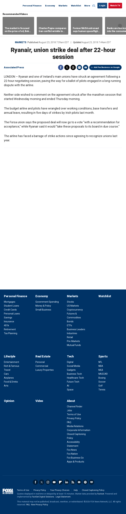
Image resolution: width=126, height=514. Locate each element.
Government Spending (47, 301)
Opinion (9, 401)
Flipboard (60, 482)
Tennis (101, 389)
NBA (100, 366)
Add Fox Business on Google (107, 67)
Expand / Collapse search (94, 5)
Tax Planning (10, 333)
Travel (7, 370)
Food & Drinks (11, 381)
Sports (102, 356)
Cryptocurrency (75, 309)
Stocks (70, 301)
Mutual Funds (74, 345)
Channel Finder (74, 406)
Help (76, 490)
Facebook (60, 67)
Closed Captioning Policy (93, 490)
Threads (73, 67)
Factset (100, 494)
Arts (6, 385)
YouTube (54, 482)
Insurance (9, 321)
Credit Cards (10, 309)
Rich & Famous (11, 366)
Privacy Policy (74, 418)
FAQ (69, 422)
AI (68, 385)
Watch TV (115, 5)
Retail (70, 337)
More (87, 5)
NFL (100, 362)
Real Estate (42, 356)
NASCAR (103, 374)
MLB (100, 370)
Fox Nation (72, 453)
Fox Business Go (75, 457)
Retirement (10, 329)
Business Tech (74, 374)
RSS (72, 482)
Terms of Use (74, 414)
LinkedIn (66, 482)
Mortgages (9, 301)
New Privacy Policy (39, 504)
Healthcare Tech (75, 377)
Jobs (69, 410)
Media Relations (75, 426)
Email (85, 67)
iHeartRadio (91, 482)
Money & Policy (43, 305)
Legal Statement (63, 497)
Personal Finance (32, 5)
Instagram (48, 482)
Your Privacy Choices (59, 490)
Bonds (70, 321)
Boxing (101, 377)
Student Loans (11, 305)
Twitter (67, 67)
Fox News (72, 450)
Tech (70, 356)
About (71, 401)
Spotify (85, 482)
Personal (40, 362)
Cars (6, 374)
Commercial (41, 366)
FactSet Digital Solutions (43, 497)
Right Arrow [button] (120, 26)
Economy (50, 5)
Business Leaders (76, 329)
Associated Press (14, 67)
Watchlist (76, 5)
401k (6, 325)
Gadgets (71, 370)
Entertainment (11, 362)
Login (102, 5)
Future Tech (73, 381)
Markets (63, 5)
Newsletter (79, 482)
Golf (100, 385)
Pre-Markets (73, 341)
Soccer (102, 381)
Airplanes (9, 377)
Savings (8, 317)
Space (70, 389)
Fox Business (12, 5)
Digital (70, 362)
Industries (72, 333)
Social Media (73, 366)
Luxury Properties (44, 370)
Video (39, 401)
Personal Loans (12, 313)
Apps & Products (75, 461)
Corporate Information (78, 430)
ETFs (69, 325)
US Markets (73, 305)
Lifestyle (9, 356)
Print (79, 67)
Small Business (43, 309)
